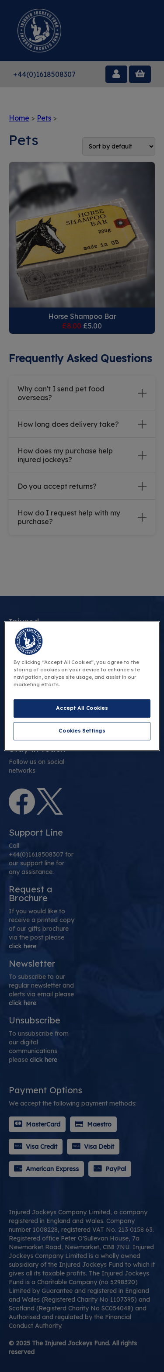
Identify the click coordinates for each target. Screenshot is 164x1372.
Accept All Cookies (82, 708)
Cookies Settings (82, 731)
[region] (82, 686)
